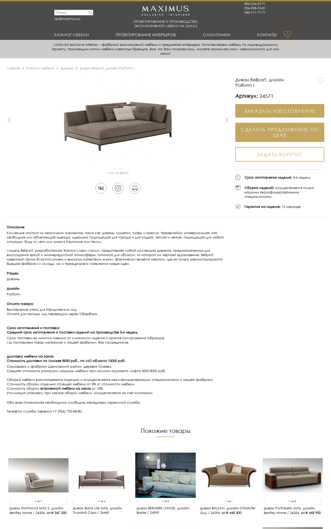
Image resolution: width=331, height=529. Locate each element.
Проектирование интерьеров (146, 34)
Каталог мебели (71, 34)
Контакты (267, 34)
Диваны (67, 68)
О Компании (216, 34)
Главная (13, 68)
